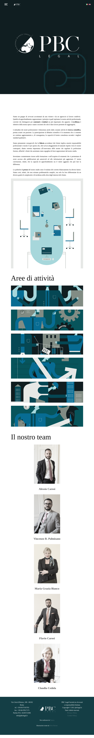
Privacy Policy (72, 716)
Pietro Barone (53, 729)
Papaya (52, 723)
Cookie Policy (72, 719)
